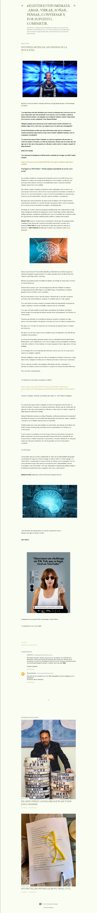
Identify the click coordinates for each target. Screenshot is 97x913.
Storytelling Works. (32, 645)
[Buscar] (75, 5)
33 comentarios (33, 807)
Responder (30, 669)
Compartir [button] (24, 642)
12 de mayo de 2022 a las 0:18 (45, 673)
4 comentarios (32, 892)
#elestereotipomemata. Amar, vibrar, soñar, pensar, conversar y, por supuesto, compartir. (48, 14)
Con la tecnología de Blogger (48, 904)
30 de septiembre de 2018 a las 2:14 (43, 655)
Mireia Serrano (31, 673)
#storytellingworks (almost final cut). (46, 888)
